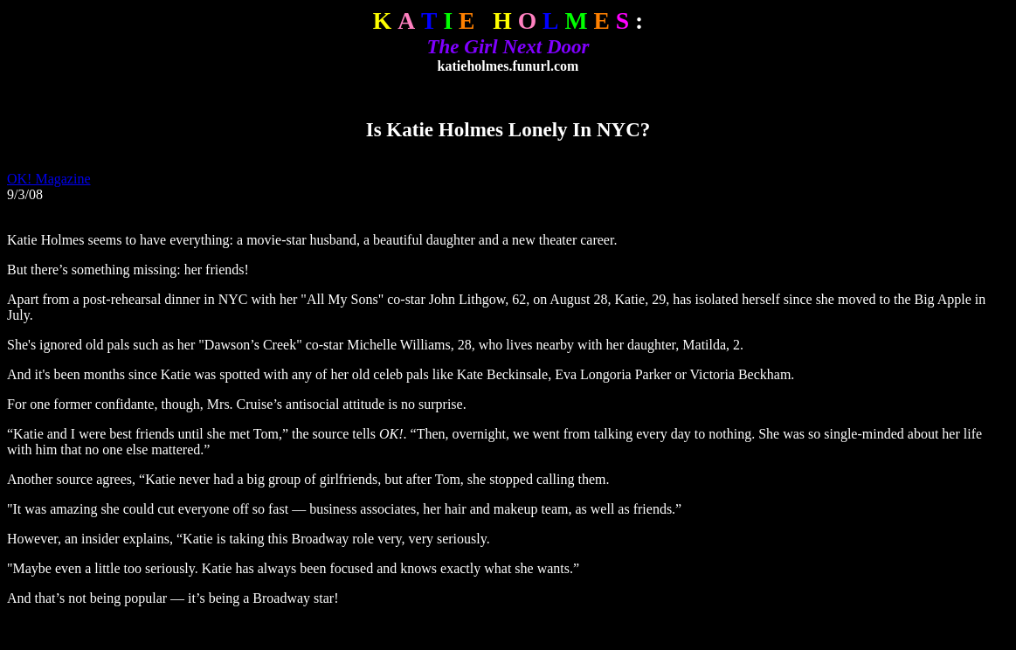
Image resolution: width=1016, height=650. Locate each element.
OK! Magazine (49, 178)
